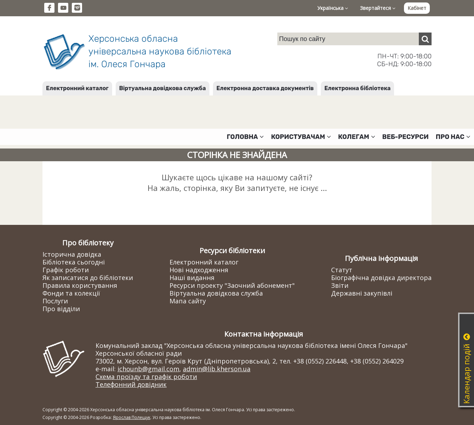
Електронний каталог (77, 88)
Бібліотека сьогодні (73, 262)
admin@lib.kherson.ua (216, 369)
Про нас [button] (453, 137)
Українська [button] (332, 8)
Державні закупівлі (361, 293)
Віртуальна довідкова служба (162, 88)
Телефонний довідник (131, 384)
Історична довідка (71, 254)
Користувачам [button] (301, 137)
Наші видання (191, 277)
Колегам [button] (356, 137)
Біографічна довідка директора (381, 277)
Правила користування (79, 285)
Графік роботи (65, 270)
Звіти (339, 285)
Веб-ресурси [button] (405, 137)
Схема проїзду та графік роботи (146, 376)
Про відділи (61, 308)
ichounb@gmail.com (148, 369)
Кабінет (416, 8)
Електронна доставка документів (265, 88)
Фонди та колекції (71, 293)
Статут (341, 270)
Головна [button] (245, 137)
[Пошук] (425, 39)
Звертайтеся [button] (377, 8)
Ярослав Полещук (131, 417)
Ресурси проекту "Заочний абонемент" (232, 285)
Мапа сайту (187, 301)
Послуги (55, 301)
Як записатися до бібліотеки (87, 277)
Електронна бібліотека (357, 88)
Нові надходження (198, 270)
